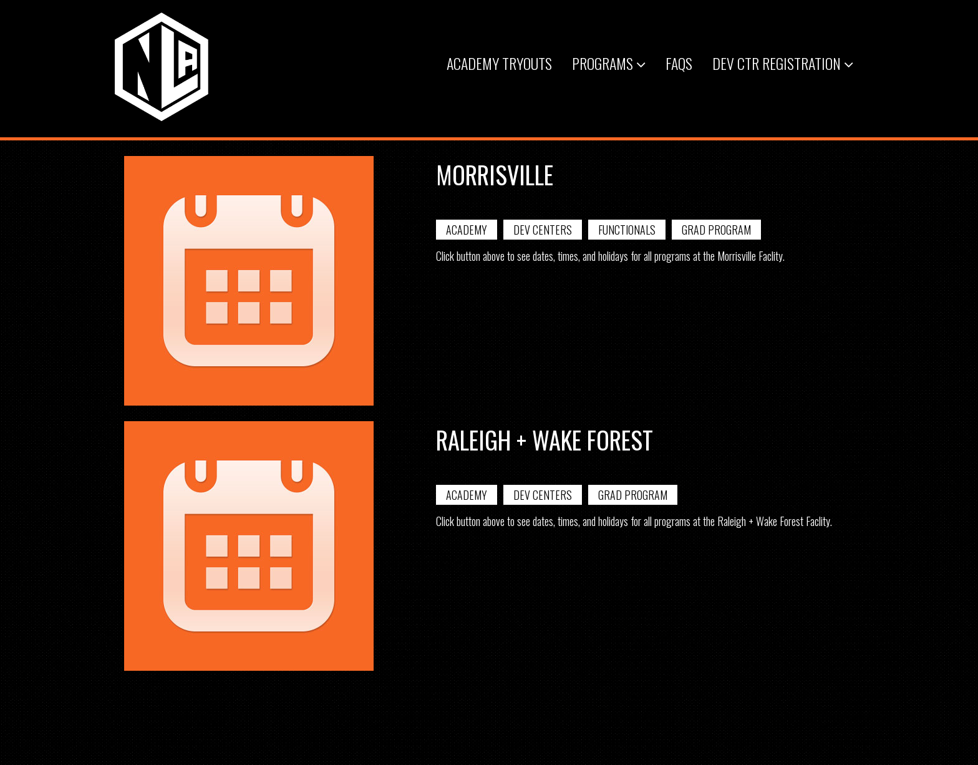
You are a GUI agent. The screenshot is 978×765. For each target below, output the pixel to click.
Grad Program (716, 230)
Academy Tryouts (499, 63)
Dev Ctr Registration (782, 63)
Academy (466, 230)
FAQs (679, 63)
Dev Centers (542, 230)
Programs (609, 63)
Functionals (627, 230)
